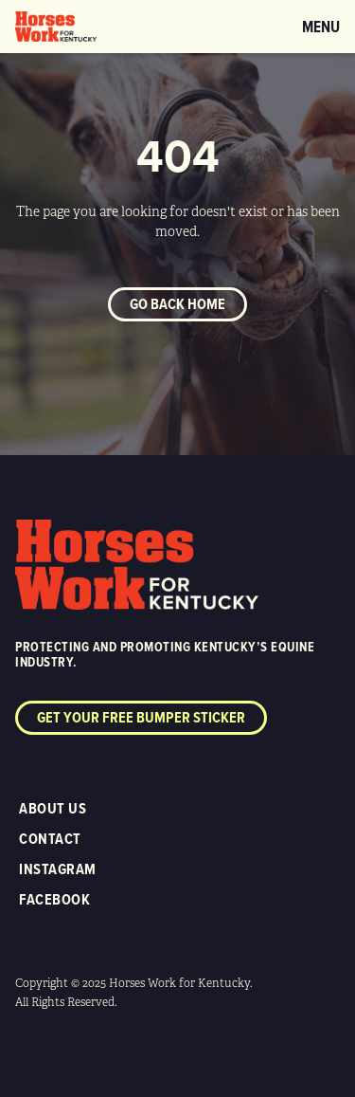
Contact (50, 839)
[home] (56, 26)
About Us (52, 808)
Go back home (177, 304)
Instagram (58, 869)
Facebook (54, 899)
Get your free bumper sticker (141, 717)
